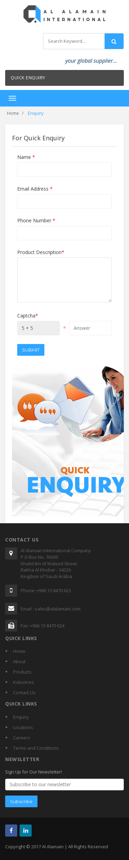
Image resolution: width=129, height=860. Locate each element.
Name (26, 157)
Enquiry (21, 717)
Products (22, 672)
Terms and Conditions (36, 748)
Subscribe (21, 801)
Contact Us (24, 692)
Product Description (40, 252)
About (19, 661)
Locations (23, 727)
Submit (31, 350)
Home (13, 113)
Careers (21, 738)
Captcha (27, 315)
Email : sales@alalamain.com (50, 609)
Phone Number (36, 220)
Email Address (35, 188)
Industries (23, 682)
